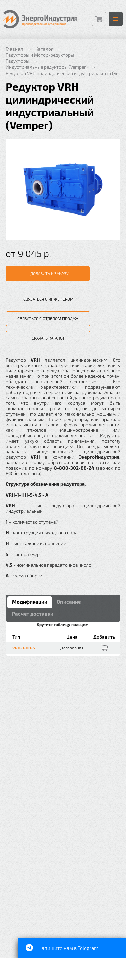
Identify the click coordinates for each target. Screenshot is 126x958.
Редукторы (17, 61)
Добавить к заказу (49, 273)
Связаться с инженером (48, 299)
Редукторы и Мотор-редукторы (40, 55)
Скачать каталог (48, 338)
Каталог (44, 49)
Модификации (29, 602)
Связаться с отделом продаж (48, 318)
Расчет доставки (32, 614)
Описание (69, 602)
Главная (14, 49)
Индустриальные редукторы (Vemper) (47, 67)
